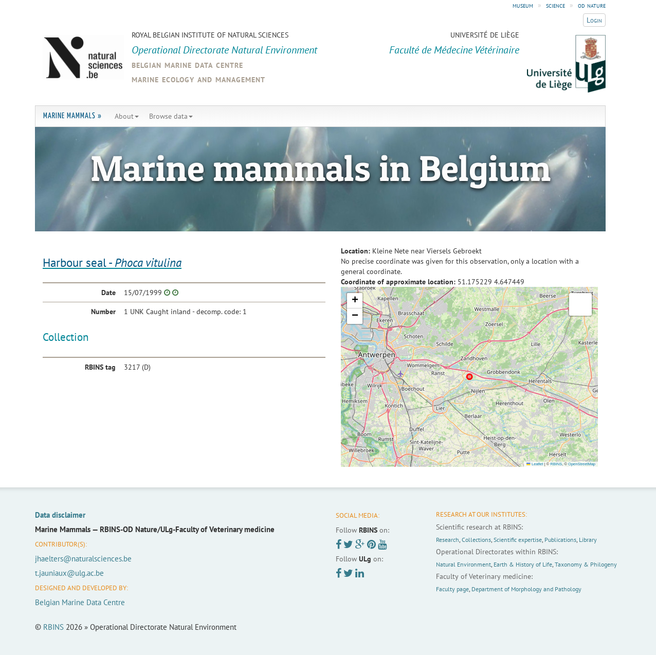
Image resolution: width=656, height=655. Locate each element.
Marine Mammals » (72, 116)
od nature (592, 5)
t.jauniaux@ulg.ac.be (69, 573)
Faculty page (452, 589)
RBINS (556, 464)
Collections (476, 539)
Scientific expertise (518, 539)
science (555, 5)
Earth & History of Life (523, 564)
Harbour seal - (112, 262)
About (127, 116)
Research (447, 539)
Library (588, 539)
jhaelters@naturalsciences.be (83, 558)
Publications (560, 539)
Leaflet (534, 464)
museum (523, 5)
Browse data (171, 116)
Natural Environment (463, 564)
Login (594, 20)
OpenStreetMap (581, 464)
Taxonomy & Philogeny (586, 564)
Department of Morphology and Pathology (526, 589)
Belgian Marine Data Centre (80, 602)
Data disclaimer (60, 515)
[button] (354, 300)
